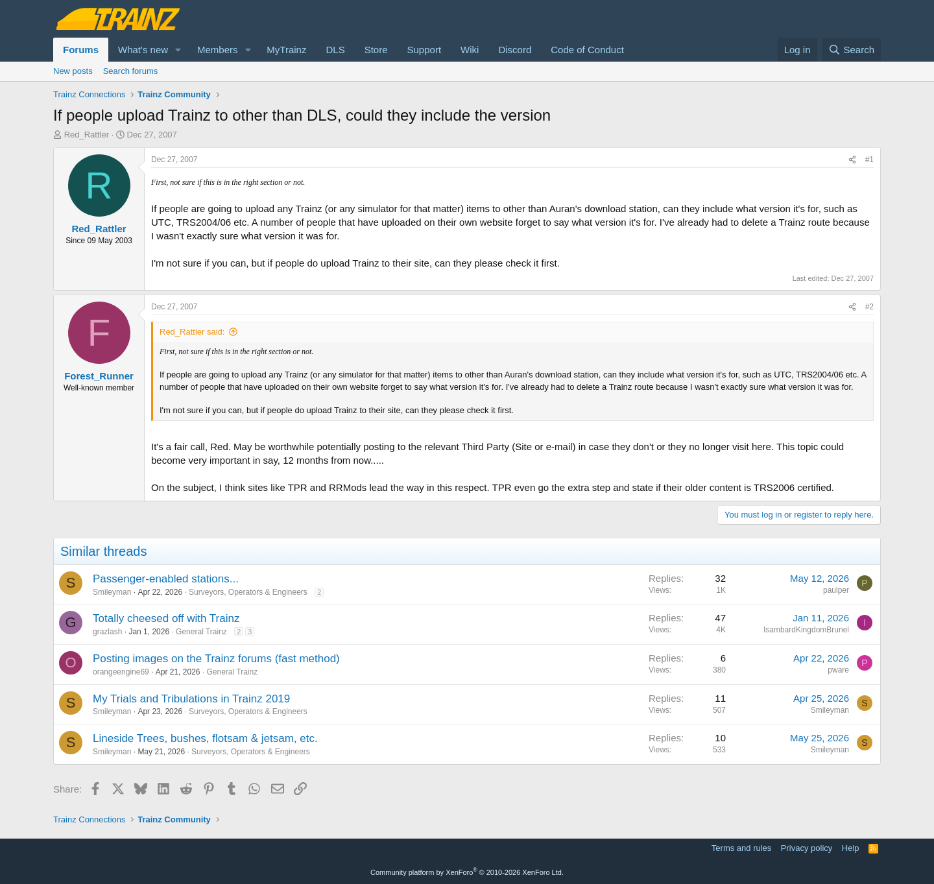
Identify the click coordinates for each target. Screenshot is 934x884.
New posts (73, 71)
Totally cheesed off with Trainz (166, 618)
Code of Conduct (587, 49)
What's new (143, 49)
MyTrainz (286, 49)
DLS (335, 49)
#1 (869, 159)
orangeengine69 (121, 671)
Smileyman (112, 592)
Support (424, 49)
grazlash (107, 631)
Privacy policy (806, 848)
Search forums (130, 71)
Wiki (470, 49)
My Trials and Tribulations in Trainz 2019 (191, 699)
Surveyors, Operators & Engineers (248, 592)
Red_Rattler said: (192, 332)
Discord (514, 49)
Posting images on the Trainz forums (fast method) (216, 658)
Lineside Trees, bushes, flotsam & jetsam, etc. (205, 738)
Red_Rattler (86, 134)
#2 (869, 306)
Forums (81, 49)
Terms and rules (741, 848)
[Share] (852, 159)
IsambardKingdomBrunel (806, 629)
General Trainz (201, 631)
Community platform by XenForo (467, 872)
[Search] (851, 50)
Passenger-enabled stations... (166, 579)
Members (217, 49)
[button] (178, 50)
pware (838, 670)
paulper (836, 590)
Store (376, 49)
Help (850, 848)
